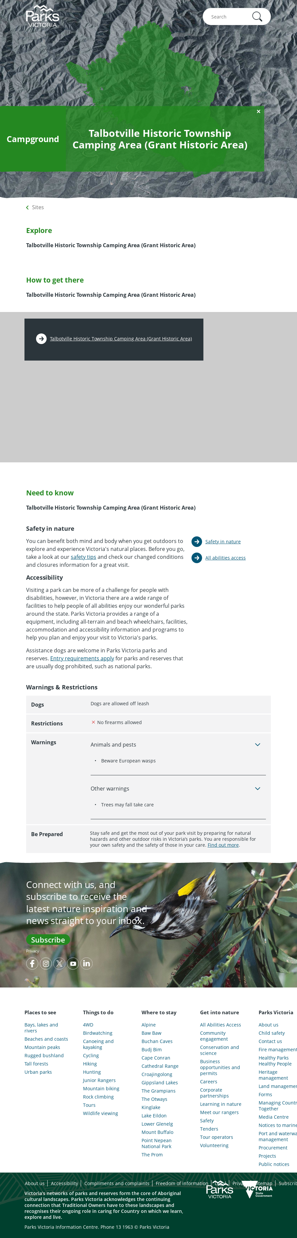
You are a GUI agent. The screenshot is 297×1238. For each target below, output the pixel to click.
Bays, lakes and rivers (41, 1028)
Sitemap (263, 1183)
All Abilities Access (220, 1025)
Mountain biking (101, 1089)
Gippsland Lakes (160, 1083)
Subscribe (48, 940)
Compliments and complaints (116, 1183)
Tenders (209, 1129)
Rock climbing (98, 1097)
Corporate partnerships (214, 1093)
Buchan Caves (157, 1041)
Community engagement (214, 1036)
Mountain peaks (42, 1047)
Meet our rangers (219, 1112)
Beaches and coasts (46, 1039)
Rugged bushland (44, 1056)
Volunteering (214, 1145)
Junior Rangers (99, 1080)
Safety (207, 1121)
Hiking (90, 1064)
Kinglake (151, 1107)
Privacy (32, 951)
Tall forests (36, 1064)
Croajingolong (157, 1074)
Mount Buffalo (157, 1132)
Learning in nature (220, 1104)
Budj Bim (152, 1050)
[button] (257, 16)
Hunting (92, 1072)
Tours (89, 1105)
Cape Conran (156, 1058)
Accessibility (64, 1183)
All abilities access (225, 558)
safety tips (83, 557)
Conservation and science (219, 1050)
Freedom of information (182, 1183)
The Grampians (159, 1091)
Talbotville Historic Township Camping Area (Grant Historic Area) (121, 339)
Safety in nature (223, 541)
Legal (220, 1183)
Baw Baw (151, 1033)
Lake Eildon (154, 1116)
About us (35, 1183)
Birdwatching (97, 1033)
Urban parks (38, 1072)
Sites (38, 207)
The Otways (154, 1099)
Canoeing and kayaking (98, 1044)
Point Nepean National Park (157, 1143)
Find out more (223, 845)
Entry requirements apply (82, 658)
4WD (88, 1025)
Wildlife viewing (100, 1113)
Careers (208, 1082)
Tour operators (216, 1137)
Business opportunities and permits (220, 1067)
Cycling (91, 1056)
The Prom (152, 1155)
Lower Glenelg (157, 1124)
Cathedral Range (160, 1066)
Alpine (149, 1025)
